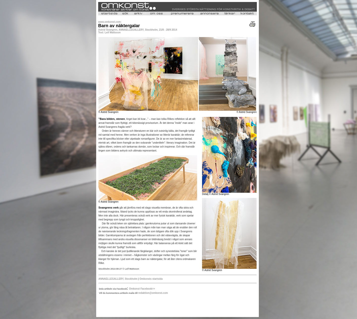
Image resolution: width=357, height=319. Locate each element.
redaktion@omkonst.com (153, 293)
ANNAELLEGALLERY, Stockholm (118, 278)
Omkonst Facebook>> (142, 288)
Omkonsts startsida (151, 278)
